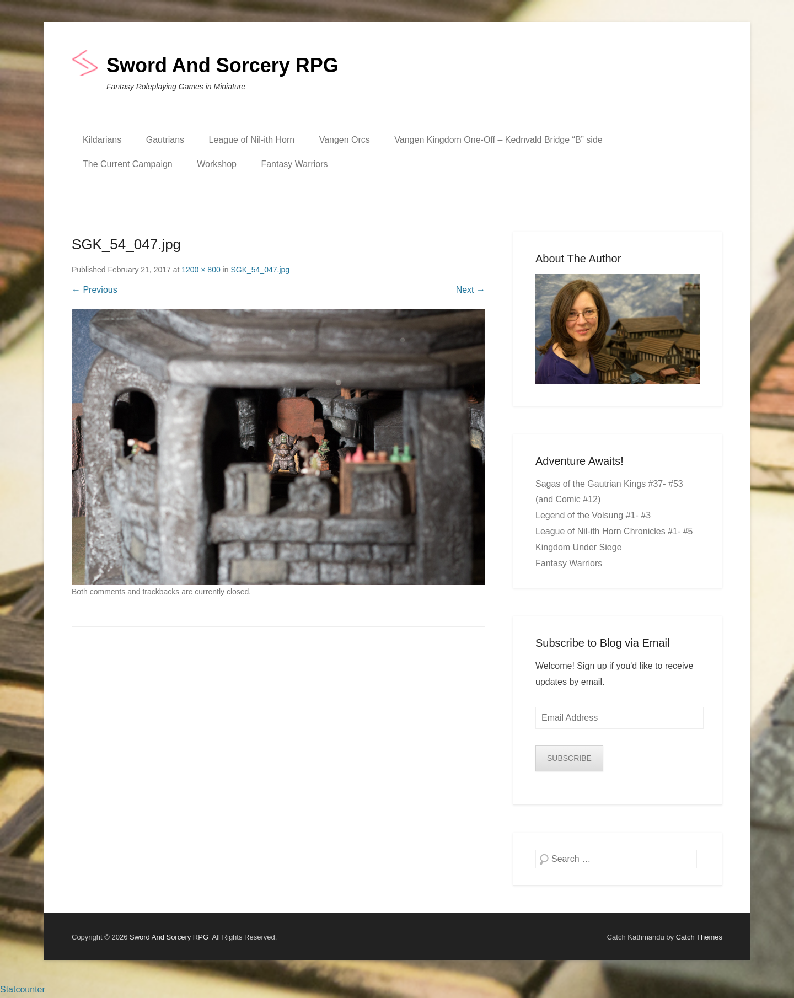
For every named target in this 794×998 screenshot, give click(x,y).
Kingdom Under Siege (578, 547)
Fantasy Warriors (294, 164)
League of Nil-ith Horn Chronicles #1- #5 (614, 531)
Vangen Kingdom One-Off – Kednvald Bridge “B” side (498, 139)
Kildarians (102, 139)
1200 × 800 (200, 269)
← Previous (94, 289)
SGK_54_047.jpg (259, 269)
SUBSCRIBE (569, 758)
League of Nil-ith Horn (252, 139)
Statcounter (22, 989)
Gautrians (165, 139)
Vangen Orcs (344, 139)
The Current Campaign (128, 164)
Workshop (217, 164)
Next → (470, 289)
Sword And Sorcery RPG (222, 65)
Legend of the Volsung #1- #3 (593, 515)
